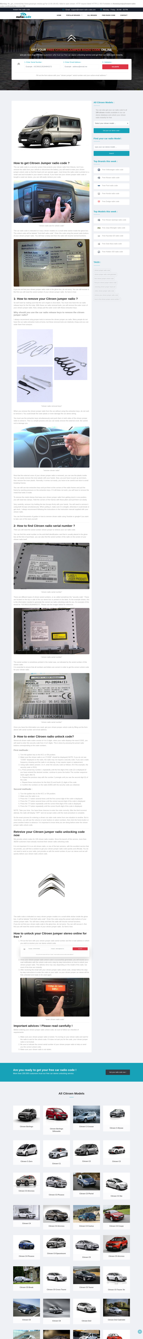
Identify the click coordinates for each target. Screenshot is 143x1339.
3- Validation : (107, 62)
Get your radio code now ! (117, 1072)
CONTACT (123, 15)
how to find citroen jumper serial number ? (107, 299)
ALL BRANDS (92, 15)
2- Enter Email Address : (72, 62)
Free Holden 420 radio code (112, 252)
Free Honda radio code (110, 193)
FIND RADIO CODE (108, 15)
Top (140, 1332)
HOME (59, 15)
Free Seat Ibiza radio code (112, 244)
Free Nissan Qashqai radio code (114, 220)
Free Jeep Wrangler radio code (113, 228)
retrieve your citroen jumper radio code (106, 295)
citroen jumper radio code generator (105, 274)
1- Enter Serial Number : (33, 62)
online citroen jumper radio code (104, 291)
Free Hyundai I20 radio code (112, 236)
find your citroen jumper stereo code (105, 282)
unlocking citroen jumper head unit (105, 287)
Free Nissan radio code (110, 177)
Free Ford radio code (110, 185)
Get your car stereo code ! (111, 130)
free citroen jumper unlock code (104, 278)
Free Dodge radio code (110, 201)
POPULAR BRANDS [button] (73, 15)
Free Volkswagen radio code (112, 170)
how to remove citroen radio (51, 516)
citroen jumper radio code (102, 270)
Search (111, 153)
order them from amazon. (23, 324)
